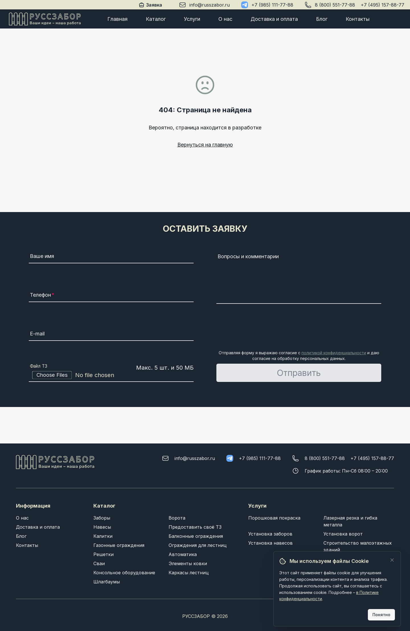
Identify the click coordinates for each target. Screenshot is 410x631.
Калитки (102, 536)
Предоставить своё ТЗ (195, 527)
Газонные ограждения (118, 545)
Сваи (99, 563)
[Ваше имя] (111, 257)
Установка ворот (343, 534)
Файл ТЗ (39, 366)
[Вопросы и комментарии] (299, 278)
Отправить (299, 373)
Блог (321, 19)
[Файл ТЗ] (111, 375)
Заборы (101, 518)
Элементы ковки (188, 563)
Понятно (381, 614)
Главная (117, 19)
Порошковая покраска (274, 518)
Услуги (192, 19)
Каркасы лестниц (189, 572)
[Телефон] (111, 296)
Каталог (156, 19)
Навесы (102, 527)
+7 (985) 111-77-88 (272, 5)
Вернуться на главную (205, 145)
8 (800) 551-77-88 (335, 5)
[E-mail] (111, 335)
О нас (225, 19)
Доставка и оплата (274, 19)
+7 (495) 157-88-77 (382, 5)
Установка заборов (270, 534)
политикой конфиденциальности (334, 352)
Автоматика (183, 554)
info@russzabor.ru (209, 5)
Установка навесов (270, 543)
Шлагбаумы (106, 582)
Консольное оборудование (124, 572)
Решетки (103, 554)
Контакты (358, 19)
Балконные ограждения (196, 536)
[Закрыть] (392, 560)
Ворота (177, 518)
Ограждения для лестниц (198, 545)
